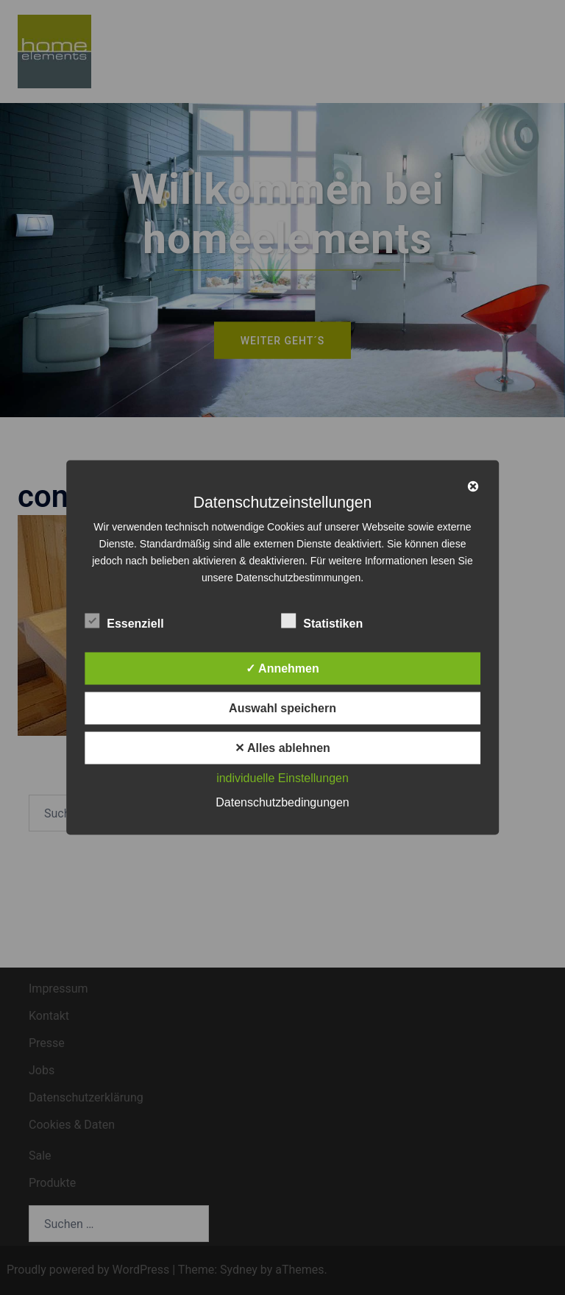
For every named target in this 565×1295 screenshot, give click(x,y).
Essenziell (124, 622)
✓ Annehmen (282, 668)
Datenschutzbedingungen (282, 802)
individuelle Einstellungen (282, 778)
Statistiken (322, 622)
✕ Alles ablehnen (282, 748)
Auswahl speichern (282, 708)
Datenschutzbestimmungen (298, 577)
